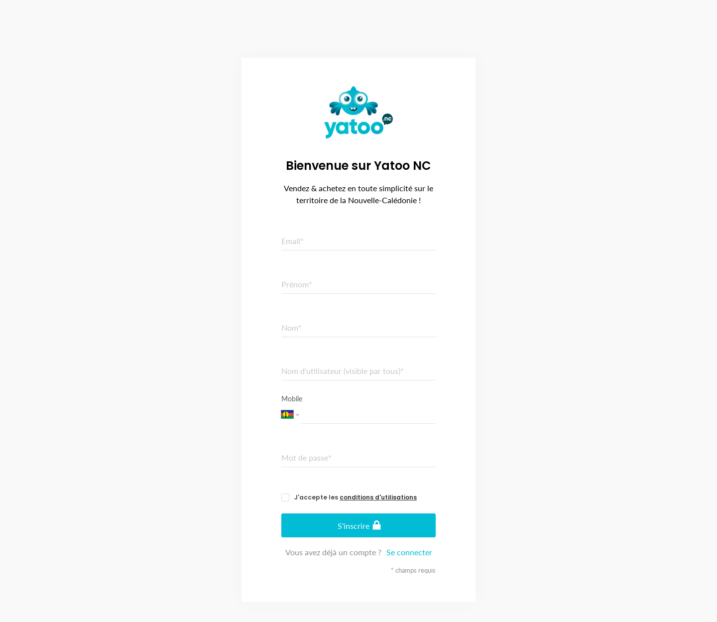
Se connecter (409, 552)
